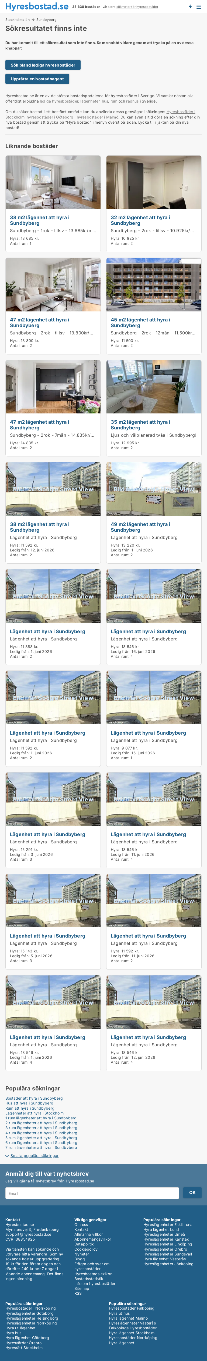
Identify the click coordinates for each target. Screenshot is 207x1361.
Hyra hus (13, 1332)
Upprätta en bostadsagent (37, 78)
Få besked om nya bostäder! (190, 6)
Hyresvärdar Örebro (23, 1342)
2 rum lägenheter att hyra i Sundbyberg (41, 1122)
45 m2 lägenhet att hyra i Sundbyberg (140, 322)
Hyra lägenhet (121, 1342)
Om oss (81, 1224)
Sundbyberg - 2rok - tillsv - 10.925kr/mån (155, 230)
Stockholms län (17, 19)
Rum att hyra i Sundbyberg (29, 1108)
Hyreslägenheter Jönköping (168, 1263)
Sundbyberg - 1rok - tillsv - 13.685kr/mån (54, 230)
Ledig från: (20, 550)
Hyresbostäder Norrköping (133, 1337)
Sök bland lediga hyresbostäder (43, 65)
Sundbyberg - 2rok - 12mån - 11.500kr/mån (156, 333)
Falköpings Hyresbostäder (133, 1328)
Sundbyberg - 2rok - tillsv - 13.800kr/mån (54, 333)
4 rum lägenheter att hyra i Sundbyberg (41, 1132)
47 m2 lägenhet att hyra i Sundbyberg (39, 322)
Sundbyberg (46, 19)
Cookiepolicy (86, 1249)
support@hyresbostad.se (28, 1234)
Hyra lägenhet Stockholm (132, 1332)
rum (114, 101)
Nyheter (81, 1254)
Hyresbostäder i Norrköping (30, 1308)
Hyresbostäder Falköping (132, 1308)
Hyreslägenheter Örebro (165, 1249)
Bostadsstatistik (88, 1278)
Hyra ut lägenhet (20, 1328)
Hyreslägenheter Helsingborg (31, 1318)
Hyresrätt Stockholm (24, 1347)
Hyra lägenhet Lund (161, 1229)
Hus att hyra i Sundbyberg (29, 1103)
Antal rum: (19, 243)
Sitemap (81, 1288)
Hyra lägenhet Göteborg (27, 1337)
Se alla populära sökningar (34, 1155)
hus (105, 101)
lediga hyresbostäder (59, 101)
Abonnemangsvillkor (92, 1239)
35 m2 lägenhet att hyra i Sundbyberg (140, 424)
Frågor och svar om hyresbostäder (92, 1266)
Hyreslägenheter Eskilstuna (167, 1224)
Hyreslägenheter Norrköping (31, 1323)
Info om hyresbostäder (94, 1283)
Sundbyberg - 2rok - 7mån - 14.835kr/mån (55, 435)
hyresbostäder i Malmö (97, 117)
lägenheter (89, 101)
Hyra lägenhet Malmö (128, 1318)
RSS (78, 1293)
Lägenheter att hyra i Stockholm (34, 1113)
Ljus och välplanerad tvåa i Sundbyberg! (153, 435)
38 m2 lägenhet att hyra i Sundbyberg (40, 220)
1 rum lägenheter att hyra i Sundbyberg (41, 1118)
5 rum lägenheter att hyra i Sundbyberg (41, 1137)
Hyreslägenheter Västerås (132, 1323)
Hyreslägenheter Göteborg (29, 1313)
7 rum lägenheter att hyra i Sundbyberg (41, 1147)
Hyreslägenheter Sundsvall (167, 1254)
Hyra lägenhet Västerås (164, 1259)
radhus (132, 101)
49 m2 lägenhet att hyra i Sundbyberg (140, 527)
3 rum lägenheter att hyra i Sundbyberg (41, 1127)
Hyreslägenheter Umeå (164, 1234)
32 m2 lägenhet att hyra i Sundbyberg (140, 220)
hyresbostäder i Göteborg (50, 117)
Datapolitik (84, 1244)
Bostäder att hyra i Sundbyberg (34, 1098)
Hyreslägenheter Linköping (167, 1244)
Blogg (79, 1259)
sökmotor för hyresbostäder (137, 7)
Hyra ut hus (119, 1313)
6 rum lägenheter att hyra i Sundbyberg (41, 1142)
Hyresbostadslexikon (93, 1273)
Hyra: (15, 238)
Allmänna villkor (88, 1234)
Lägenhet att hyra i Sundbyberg (43, 537)
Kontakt (81, 1229)
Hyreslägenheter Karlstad (166, 1239)
